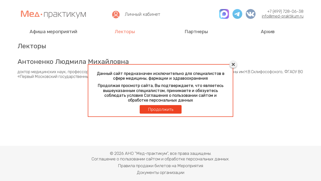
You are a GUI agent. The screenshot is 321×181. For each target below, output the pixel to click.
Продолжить (160, 109)
